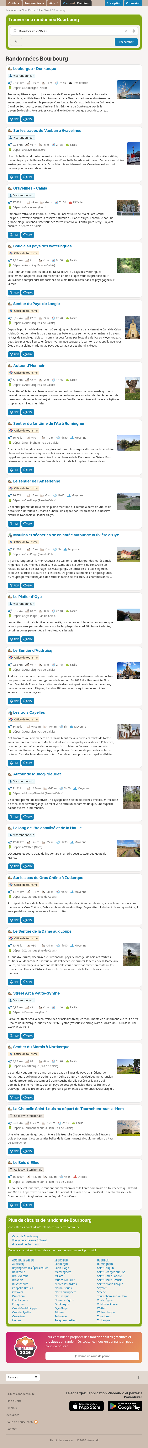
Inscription (114, 3)
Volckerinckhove (107, 1304)
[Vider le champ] (126, 31)
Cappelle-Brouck (22, 1288)
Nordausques (63, 1288)
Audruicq (18, 1264)
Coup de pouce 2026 (22, 1422)
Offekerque (62, 1304)
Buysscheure (20, 1284)
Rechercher (126, 42)
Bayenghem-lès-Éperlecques (30, 1268)
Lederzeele (61, 1260)
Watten (101, 1308)
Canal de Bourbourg (25, 1236)
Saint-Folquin (105, 1268)
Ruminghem (105, 1264)
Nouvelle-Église (64, 1300)
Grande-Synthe (21, 1312)
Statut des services (61, 1440)
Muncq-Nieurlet (65, 1280)
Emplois (12, 1408)
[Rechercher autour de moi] (133, 31)
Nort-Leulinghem (65, 1292)
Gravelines (18, 1316)
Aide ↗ (53, 3)
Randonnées (34, 3)
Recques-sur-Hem (66, 1320)
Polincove (61, 1316)
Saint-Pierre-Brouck (109, 1280)
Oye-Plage (61, 1308)
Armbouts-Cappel (23, 1260)
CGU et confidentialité (21, 1394)
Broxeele (17, 1280)
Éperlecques (20, 1300)
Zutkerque (103, 1320)
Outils (14, 3)
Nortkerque (62, 1296)
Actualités (13, 1415)
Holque (16, 1320)
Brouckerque (20, 1276)
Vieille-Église (105, 1300)
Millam (59, 1276)
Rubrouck (103, 1260)
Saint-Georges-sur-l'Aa (111, 1272)
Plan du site (14, 1401)
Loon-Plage (62, 1268)
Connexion (133, 3)
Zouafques (104, 1316)
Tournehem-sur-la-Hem (112, 1296)
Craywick (17, 1292)
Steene (101, 1292)
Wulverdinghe (106, 1312)
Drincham (18, 1296)
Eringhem (18, 1304)
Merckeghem (63, 1272)
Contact (12, 1429)
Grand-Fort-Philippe (24, 1308)
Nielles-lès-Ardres (66, 1284)
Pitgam (59, 1312)
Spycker (102, 1288)
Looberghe (62, 1264)
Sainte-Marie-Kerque (110, 1284)
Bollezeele (18, 1272)
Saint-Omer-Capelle (109, 1276)
